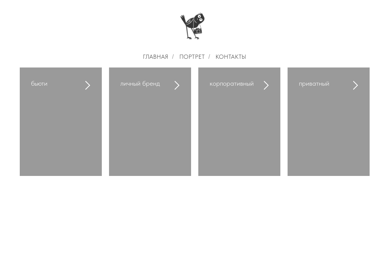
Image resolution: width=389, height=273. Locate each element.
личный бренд (140, 83)
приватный (314, 83)
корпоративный (232, 83)
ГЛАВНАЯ (155, 56)
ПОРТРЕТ (192, 56)
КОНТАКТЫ (230, 56)
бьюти (39, 83)
